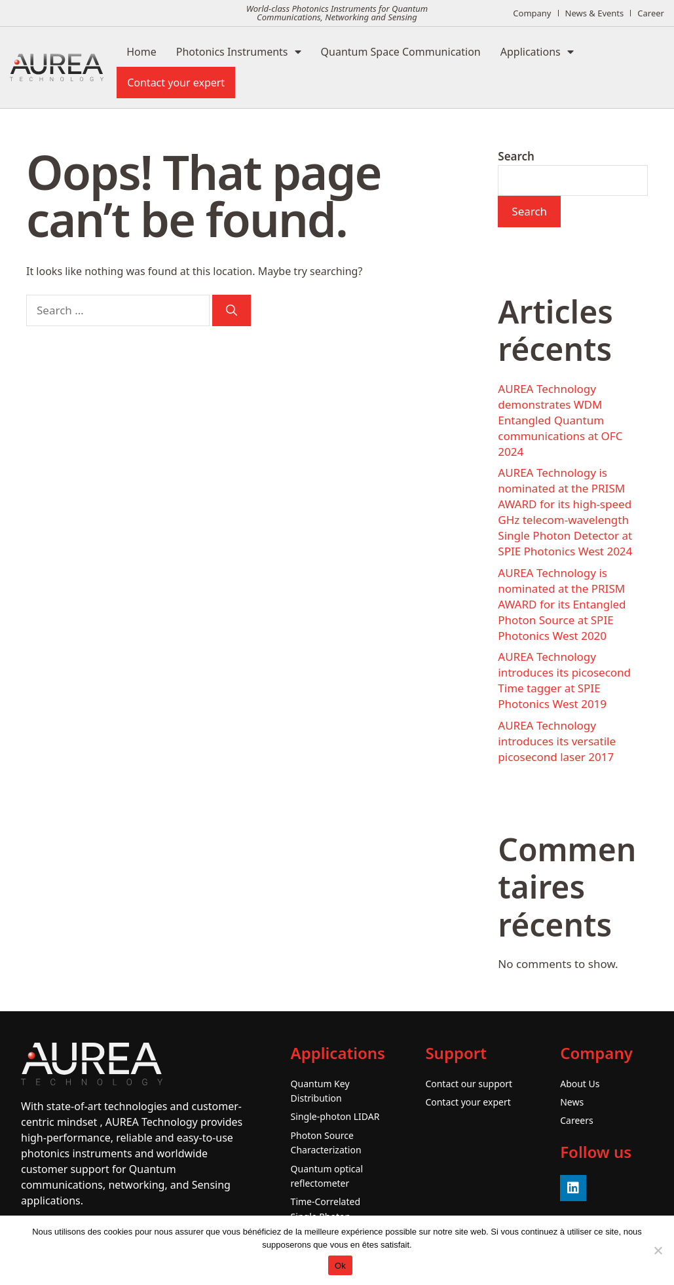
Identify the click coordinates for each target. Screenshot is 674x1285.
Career (650, 13)
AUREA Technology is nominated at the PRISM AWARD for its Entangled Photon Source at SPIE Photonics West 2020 (562, 604)
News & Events (594, 13)
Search (516, 156)
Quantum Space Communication (401, 52)
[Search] (231, 310)
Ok (340, 1266)
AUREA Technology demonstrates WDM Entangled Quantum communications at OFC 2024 (560, 420)
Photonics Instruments (238, 52)
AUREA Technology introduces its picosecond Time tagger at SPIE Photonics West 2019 (564, 680)
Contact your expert (176, 82)
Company (532, 13)
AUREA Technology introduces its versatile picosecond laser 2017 (557, 741)
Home (141, 52)
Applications (537, 52)
